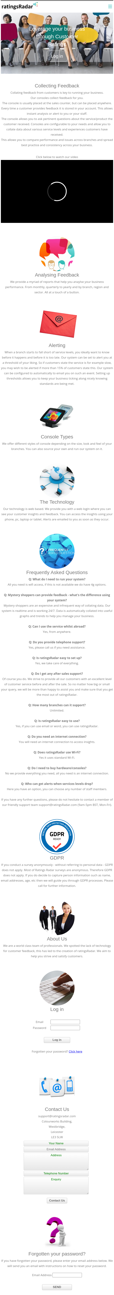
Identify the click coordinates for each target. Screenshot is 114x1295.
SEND (57, 1287)
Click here (75, 1051)
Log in (57, 56)
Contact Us (57, 1200)
